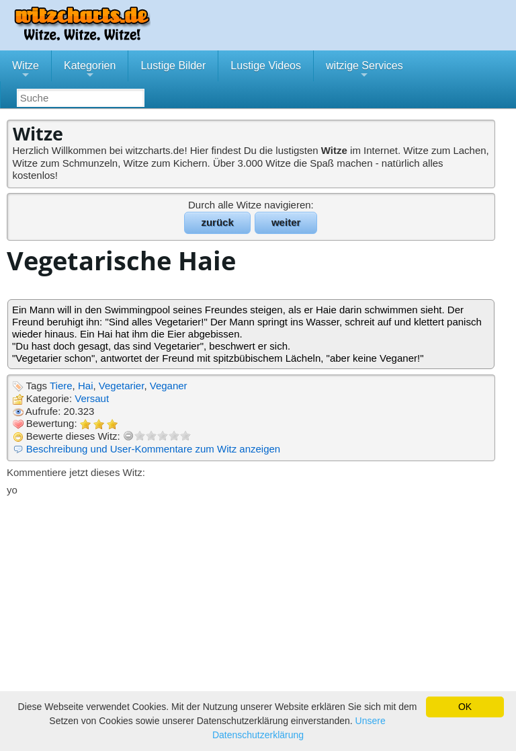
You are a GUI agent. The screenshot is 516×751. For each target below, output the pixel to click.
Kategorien (90, 70)
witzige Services (364, 70)
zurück (217, 222)
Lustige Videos (265, 65)
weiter (285, 222)
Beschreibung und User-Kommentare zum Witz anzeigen (153, 448)
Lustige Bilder (173, 65)
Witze (25, 70)
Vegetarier (121, 385)
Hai (85, 385)
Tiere (61, 385)
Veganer (168, 385)
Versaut (92, 398)
